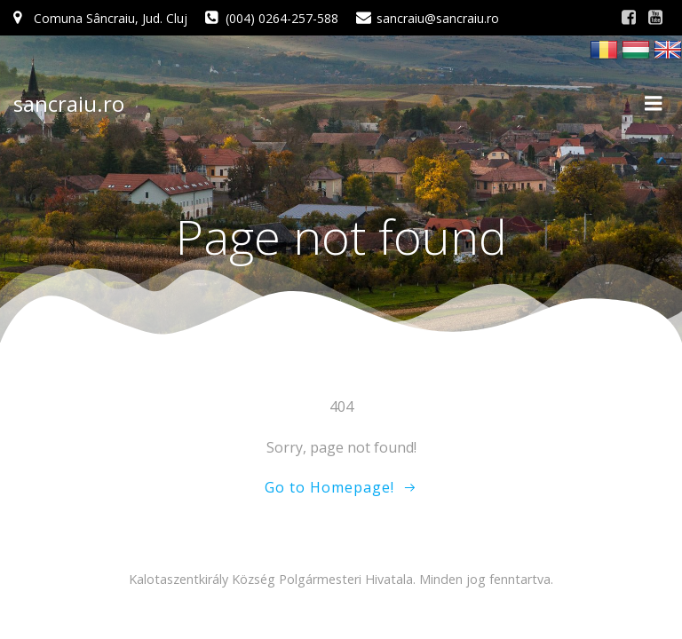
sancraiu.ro (68, 103)
